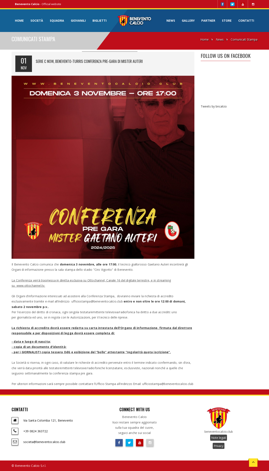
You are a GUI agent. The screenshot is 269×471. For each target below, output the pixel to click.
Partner (208, 21)
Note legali (218, 438)
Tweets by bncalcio (214, 106)
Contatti (246, 21)
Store (227, 21)
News (170, 21)
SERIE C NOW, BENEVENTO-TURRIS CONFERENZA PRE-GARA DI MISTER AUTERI (89, 61)
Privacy (218, 446)
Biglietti (99, 21)
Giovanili (78, 21)
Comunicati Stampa (244, 39)
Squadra (57, 21)
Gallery (188, 21)
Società (36, 21)
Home (19, 21)
